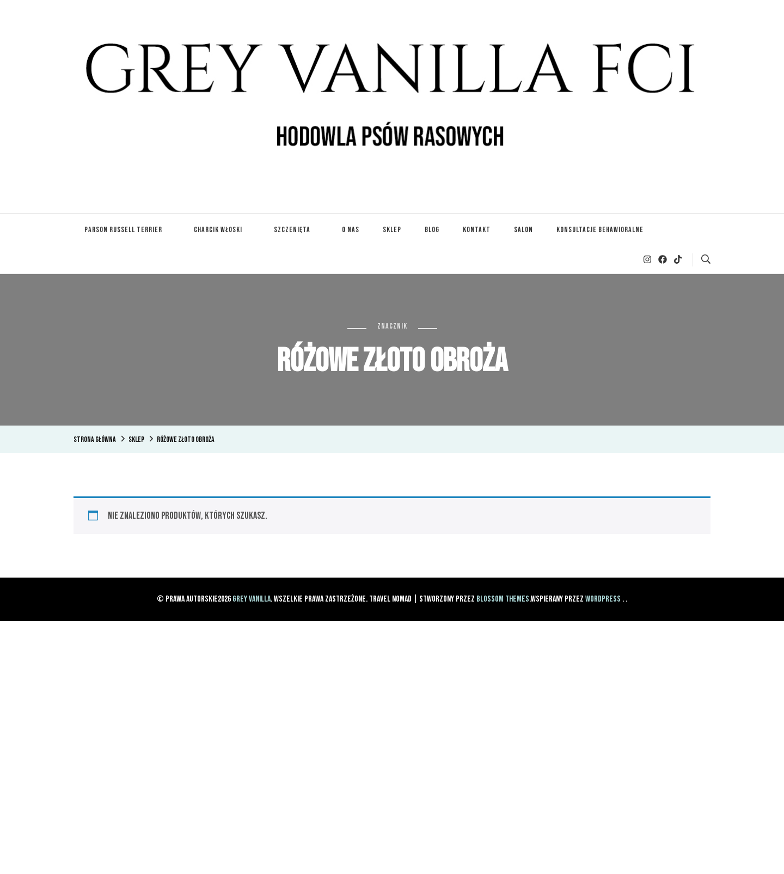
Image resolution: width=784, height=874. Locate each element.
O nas (350, 229)
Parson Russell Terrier (123, 229)
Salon (523, 229)
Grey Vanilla (251, 599)
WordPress (603, 599)
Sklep (392, 229)
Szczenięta (292, 229)
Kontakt (477, 229)
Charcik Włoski (218, 229)
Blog (432, 229)
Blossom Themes (502, 599)
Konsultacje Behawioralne (600, 229)
